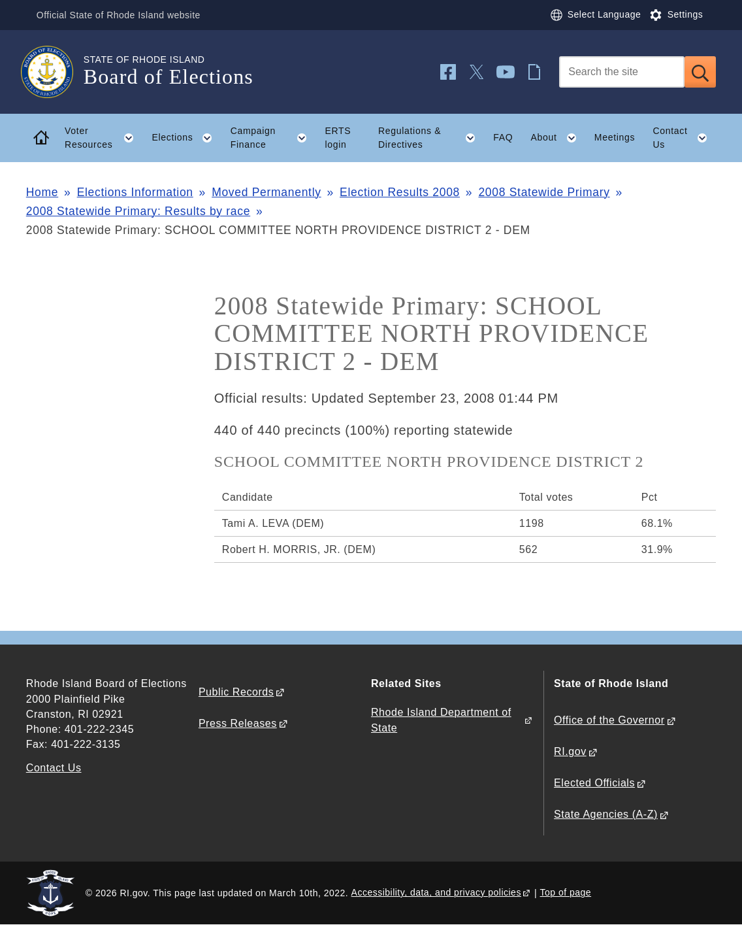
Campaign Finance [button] (273, 138)
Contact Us (54, 767)
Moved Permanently (266, 192)
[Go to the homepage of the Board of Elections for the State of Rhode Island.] (55, 72)
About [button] (558, 138)
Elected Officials (594, 782)
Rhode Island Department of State (441, 720)
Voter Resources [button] (104, 138)
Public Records (236, 692)
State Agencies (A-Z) (606, 814)
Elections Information (135, 192)
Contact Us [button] (684, 138)
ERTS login (338, 138)
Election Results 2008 (400, 192)
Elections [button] (186, 138)
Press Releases (238, 723)
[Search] (622, 72)
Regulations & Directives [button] (431, 138)
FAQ (503, 137)
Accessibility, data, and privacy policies (436, 892)
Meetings (614, 137)
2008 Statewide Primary (543, 192)
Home (42, 192)
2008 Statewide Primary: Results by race (138, 211)
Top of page (566, 892)
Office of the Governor (609, 720)
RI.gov (570, 751)
